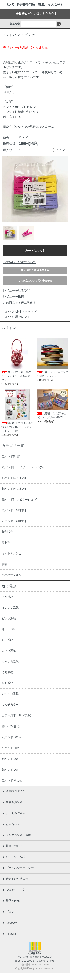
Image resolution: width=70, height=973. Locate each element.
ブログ (8, 911)
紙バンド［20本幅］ (14, 510)
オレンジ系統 (10, 607)
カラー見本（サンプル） (17, 715)
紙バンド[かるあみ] (14, 488)
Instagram (10, 933)
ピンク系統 (9, 618)
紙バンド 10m (10, 769)
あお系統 (7, 682)
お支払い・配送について (19, 262)
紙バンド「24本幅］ (14, 521)
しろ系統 (7, 639)
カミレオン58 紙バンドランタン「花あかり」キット (17, 375)
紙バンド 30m (10, 758)
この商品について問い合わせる (35, 280)
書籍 (4, 564)
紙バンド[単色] (11, 456)
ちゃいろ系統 (10, 661)
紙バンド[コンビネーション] (19, 499)
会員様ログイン (14, 791)
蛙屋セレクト (21, 316)
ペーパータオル (11, 574)
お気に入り (30, 270)
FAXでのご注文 (14, 889)
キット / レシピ (11, 553)
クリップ (30, 311)
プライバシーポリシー (18, 867)
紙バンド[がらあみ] (14, 477)
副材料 (16, 311)
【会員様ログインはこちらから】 (35, 13)
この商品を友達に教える (19, 302)
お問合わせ (11, 824)
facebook (10, 922)
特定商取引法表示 (15, 878)
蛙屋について (13, 845)
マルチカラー (10, 704)
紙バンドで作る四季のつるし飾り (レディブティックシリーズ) (17, 426)
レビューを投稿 (13, 296)
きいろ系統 (9, 629)
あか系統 (7, 596)
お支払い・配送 (14, 856)
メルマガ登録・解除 (17, 835)
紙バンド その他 (12, 780)
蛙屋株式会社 (35, 953)
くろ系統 (7, 672)
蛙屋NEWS (11, 900)
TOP (6, 311)
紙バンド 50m (10, 748)
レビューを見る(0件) (16, 290)
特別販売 (7, 531)
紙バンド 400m (11, 737)
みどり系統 (9, 650)
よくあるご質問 (14, 813)
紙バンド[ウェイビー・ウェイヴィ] (23, 467)
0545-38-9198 (25, 961)
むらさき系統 (10, 693)
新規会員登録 (13, 802)
